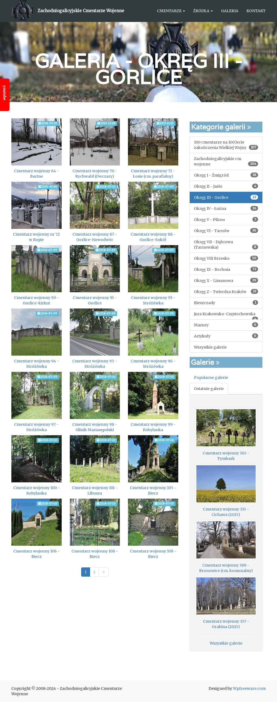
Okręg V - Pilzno (226, 219)
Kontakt (256, 10)
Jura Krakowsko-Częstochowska (226, 315)
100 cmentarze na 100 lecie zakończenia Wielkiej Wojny (226, 145)
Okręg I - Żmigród (226, 175)
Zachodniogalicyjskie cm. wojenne (226, 161)
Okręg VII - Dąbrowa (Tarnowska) (226, 244)
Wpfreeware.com (249, 688)
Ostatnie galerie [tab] (209, 388)
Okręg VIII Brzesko (226, 258)
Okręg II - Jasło (226, 186)
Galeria (229, 10)
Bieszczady (226, 302)
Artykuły (226, 336)
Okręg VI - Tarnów (226, 230)
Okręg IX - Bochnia (226, 269)
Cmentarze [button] (171, 10)
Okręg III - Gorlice (168, 69)
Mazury (226, 324)
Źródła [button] (203, 10)
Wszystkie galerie (210, 347)
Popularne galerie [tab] (211, 377)
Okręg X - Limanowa (226, 280)
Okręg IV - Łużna (226, 208)
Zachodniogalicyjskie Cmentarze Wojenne (81, 10)
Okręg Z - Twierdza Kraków (226, 291)
